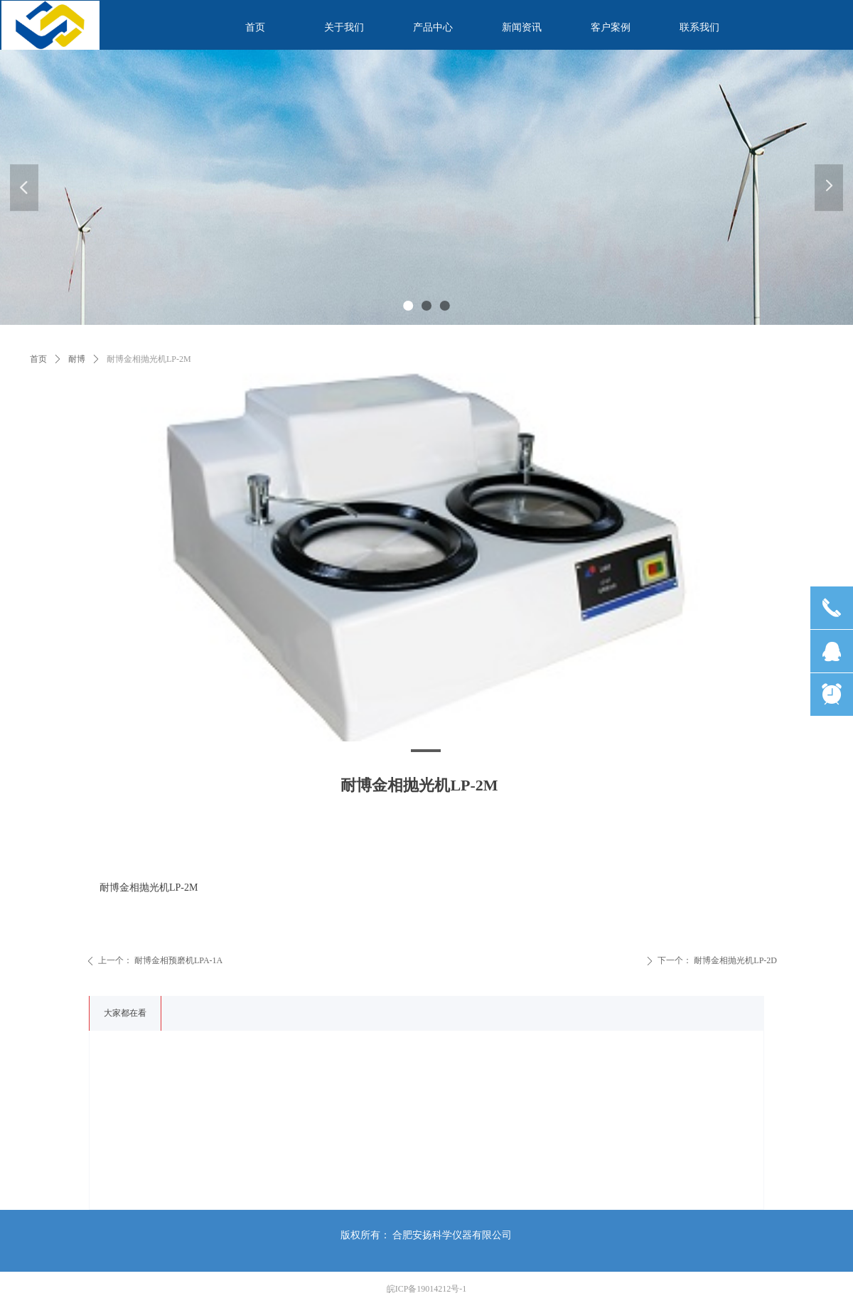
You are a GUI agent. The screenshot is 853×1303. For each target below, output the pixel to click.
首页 (38, 359)
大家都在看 (125, 1013)
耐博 (76, 359)
